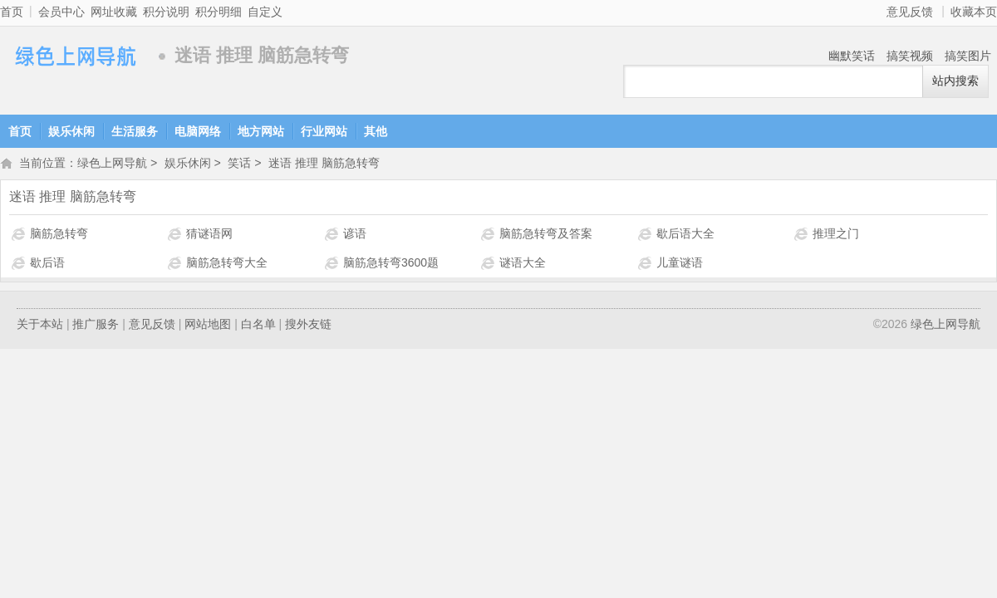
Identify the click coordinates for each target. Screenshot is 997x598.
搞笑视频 (909, 55)
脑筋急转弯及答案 (545, 235)
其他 (375, 131)
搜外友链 (308, 325)
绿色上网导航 (75, 56)
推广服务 (95, 325)
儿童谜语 (679, 264)
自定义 (265, 11)
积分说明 (166, 11)
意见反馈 (909, 11)
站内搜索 (955, 81)
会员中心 (61, 11)
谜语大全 (522, 264)
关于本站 (40, 325)
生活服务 (134, 131)
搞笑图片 (968, 55)
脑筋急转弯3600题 (391, 264)
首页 (11, 11)
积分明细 (218, 11)
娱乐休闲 (71, 131)
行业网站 (324, 131)
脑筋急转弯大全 (227, 264)
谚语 (354, 235)
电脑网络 (197, 131)
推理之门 (836, 235)
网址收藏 (114, 11)
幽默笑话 (851, 55)
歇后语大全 (685, 235)
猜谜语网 (209, 235)
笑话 (239, 164)
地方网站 (261, 131)
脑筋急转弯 (59, 235)
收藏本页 (973, 11)
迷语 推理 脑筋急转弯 (324, 164)
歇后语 (47, 264)
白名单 (258, 325)
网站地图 (207, 325)
